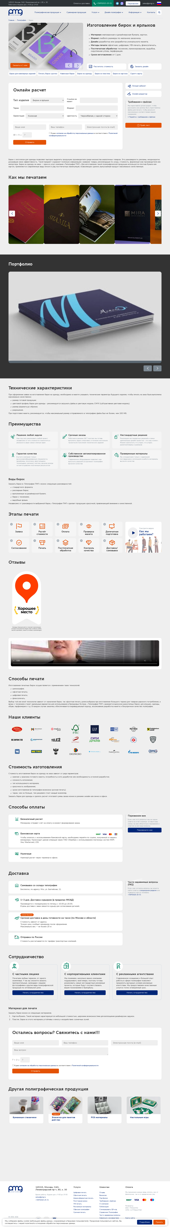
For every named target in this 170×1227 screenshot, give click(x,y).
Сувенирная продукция (76, 12)
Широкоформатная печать (83, 1198)
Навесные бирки (67, 74)
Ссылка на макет (72, 100)
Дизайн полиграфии (113, 12)
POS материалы (99, 1121)
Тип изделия (21, 100)
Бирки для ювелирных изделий (22, 74)
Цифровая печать (79, 1192)
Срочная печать (79, 1212)
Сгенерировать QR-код (108, 1209)
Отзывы (102, 1192)
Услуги (94, 12)
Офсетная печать (80, 1195)
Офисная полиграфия (81, 1209)
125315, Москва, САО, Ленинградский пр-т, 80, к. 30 (28, 2)
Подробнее (144, 1222)
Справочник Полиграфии (108, 1212)
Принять (159, 1222)
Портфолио (103, 1198)
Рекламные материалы (82, 1207)
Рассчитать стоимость (103, 66)
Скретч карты (136, 74)
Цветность (72, 116)
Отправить (29, 142)
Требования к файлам (107, 1201)
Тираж (16, 108)
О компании (103, 1204)
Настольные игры (139, 1121)
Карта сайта (130, 1218)
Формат (70, 108)
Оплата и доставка (81, 3)
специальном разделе (148, 891)
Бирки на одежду (84, 74)
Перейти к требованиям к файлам (142, 117)
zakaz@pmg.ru (148, 3)
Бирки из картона (120, 74)
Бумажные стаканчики (25, 1121)
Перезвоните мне (145, 830)
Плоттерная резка (80, 1201)
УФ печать (77, 1204)
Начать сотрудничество (33, 996)
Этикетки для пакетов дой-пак (64, 1122)
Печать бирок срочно (47, 74)
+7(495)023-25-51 (134, 895)
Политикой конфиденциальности (85, 1069)
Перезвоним (133, 4)
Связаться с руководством (109, 1218)
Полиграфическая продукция (46, 12)
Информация (134, 12)
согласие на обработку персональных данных (74, 133)
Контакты (151, 12)
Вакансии (103, 1195)
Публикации (104, 1207)
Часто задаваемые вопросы (109, 1215)
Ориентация (18, 116)
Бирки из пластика (102, 74)
